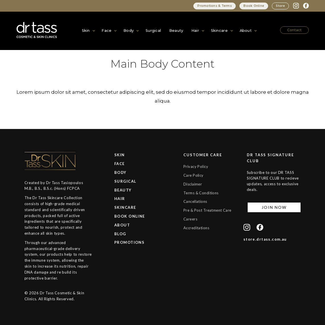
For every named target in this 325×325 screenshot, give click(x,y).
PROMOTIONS (129, 242)
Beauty (176, 30)
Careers (190, 225)
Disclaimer (193, 184)
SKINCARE (125, 207)
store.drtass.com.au (265, 239)
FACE (119, 163)
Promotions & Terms (212, 6)
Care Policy (193, 175)
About (246, 30)
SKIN (119, 155)
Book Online (252, 6)
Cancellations (195, 201)
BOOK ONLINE (129, 216)
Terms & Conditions (201, 193)
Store (280, 6)
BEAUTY (123, 190)
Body (129, 30)
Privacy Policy (196, 166)
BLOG (120, 234)
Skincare (219, 30)
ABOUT (122, 225)
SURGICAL (125, 181)
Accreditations (196, 234)
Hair (195, 30)
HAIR (119, 198)
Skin (86, 30)
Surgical (153, 30)
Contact (295, 30)
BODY (120, 172)
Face (106, 30)
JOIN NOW (273, 207)
